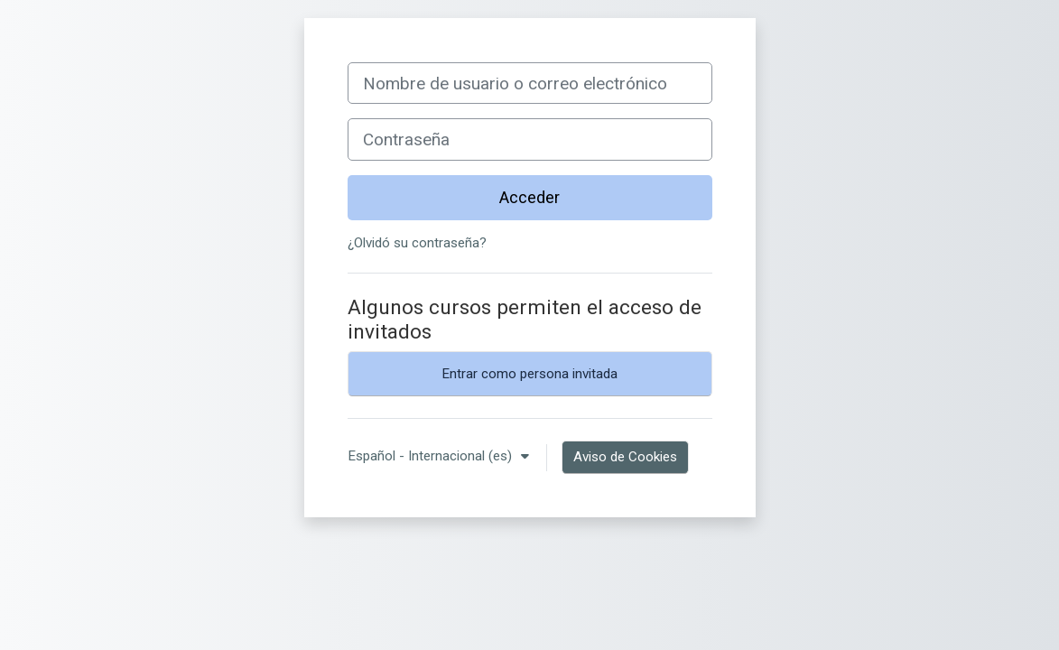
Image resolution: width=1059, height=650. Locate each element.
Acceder (529, 197)
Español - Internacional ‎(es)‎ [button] (432, 456)
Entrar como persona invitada (529, 374)
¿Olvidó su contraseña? (417, 243)
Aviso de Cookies (625, 457)
